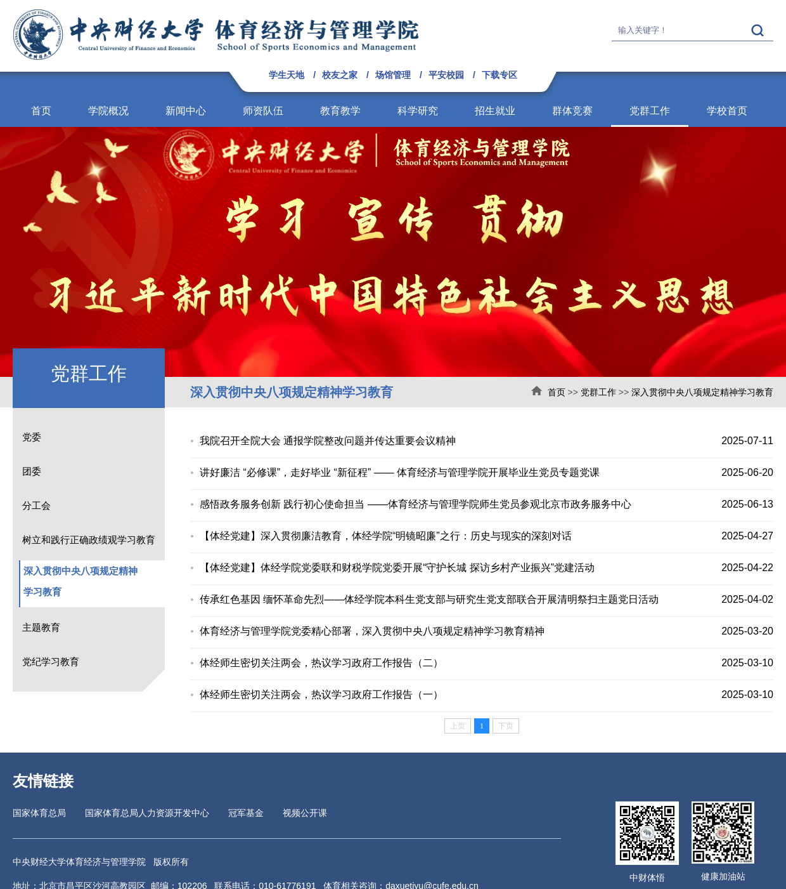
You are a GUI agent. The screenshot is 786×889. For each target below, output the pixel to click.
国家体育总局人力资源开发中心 (147, 813)
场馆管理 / (398, 75)
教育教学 (340, 110)
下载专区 (499, 75)
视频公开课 (305, 813)
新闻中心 (185, 110)
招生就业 (495, 110)
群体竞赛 (572, 110)
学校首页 (727, 110)
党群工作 (649, 110)
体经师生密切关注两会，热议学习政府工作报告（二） (321, 662)
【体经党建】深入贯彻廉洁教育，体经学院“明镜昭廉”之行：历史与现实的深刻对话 (386, 535)
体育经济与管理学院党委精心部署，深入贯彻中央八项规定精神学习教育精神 (372, 631)
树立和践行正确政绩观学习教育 (88, 539)
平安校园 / (451, 75)
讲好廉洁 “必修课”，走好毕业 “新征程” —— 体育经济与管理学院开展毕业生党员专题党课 (400, 472)
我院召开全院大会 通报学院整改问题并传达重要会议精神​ (328, 440)
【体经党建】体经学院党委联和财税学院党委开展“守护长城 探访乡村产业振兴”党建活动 (397, 567)
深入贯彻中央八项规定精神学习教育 (702, 392)
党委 (31, 436)
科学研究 (417, 110)
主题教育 (41, 627)
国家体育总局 (39, 813)
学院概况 (108, 110)
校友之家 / (345, 75)
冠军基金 (246, 813)
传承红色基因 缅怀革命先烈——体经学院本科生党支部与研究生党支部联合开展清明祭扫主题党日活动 (429, 599)
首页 (41, 110)
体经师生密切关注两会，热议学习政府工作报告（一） (321, 694)
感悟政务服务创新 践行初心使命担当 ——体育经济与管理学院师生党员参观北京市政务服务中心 (415, 504)
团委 (31, 471)
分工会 (36, 505)
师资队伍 (263, 110)
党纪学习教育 (50, 661)
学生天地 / (292, 75)
